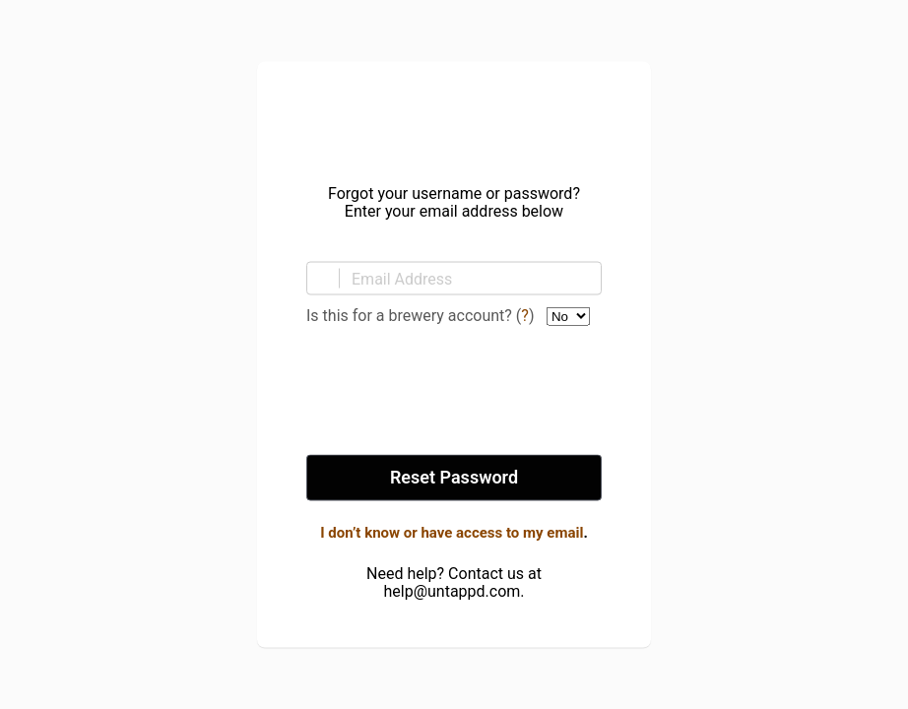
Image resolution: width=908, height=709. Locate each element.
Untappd (454, 117)
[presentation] (454, 392)
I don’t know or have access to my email (451, 533)
